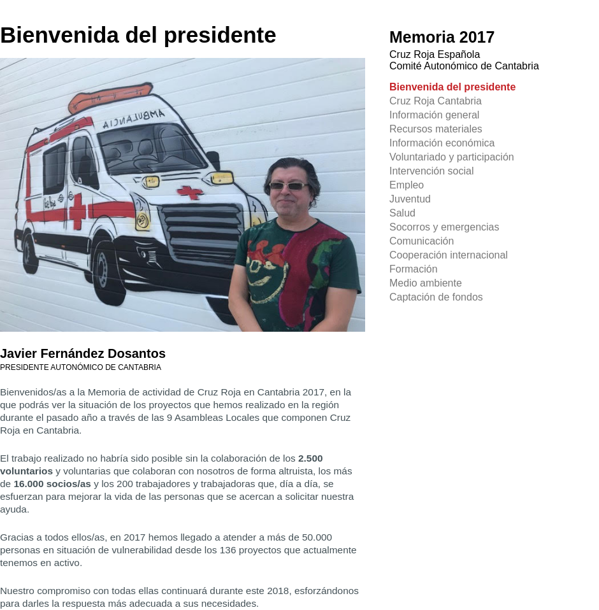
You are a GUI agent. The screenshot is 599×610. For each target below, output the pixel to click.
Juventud (410, 199)
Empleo (406, 185)
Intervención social (431, 171)
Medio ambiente (425, 283)
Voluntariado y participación (451, 157)
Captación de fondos (436, 297)
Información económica (441, 143)
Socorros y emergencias (444, 227)
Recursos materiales (435, 129)
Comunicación (421, 241)
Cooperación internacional (448, 255)
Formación (413, 269)
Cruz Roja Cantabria (435, 101)
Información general (434, 115)
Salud (402, 213)
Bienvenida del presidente (452, 87)
